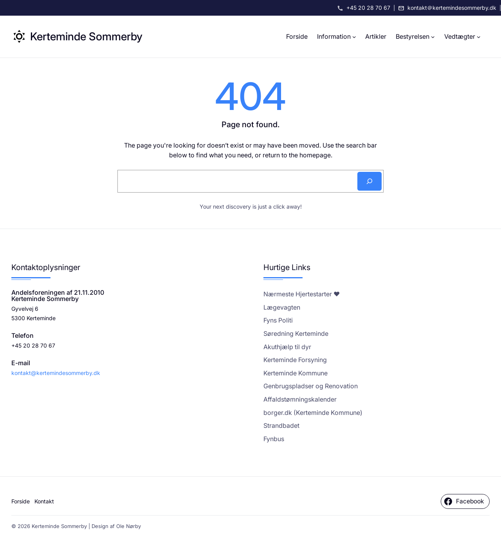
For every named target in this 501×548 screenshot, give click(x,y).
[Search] (369, 181)
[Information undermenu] (354, 37)
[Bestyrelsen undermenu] (433, 37)
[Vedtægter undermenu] (479, 37)
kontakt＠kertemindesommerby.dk (451, 7)
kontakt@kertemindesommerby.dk (55, 373)
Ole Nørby (128, 526)
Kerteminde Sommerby (86, 36)
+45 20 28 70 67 (368, 7)
